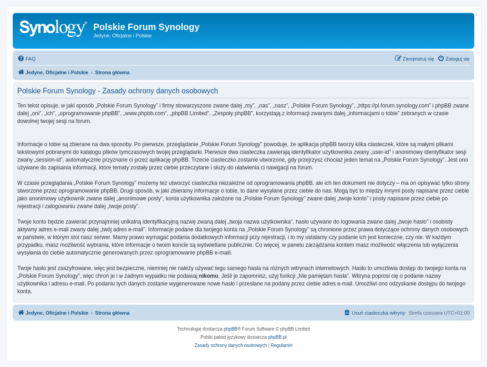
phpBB (231, 328)
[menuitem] (26, 58)
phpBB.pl (277, 337)
